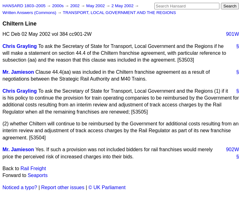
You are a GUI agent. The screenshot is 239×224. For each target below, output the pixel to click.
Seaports (38, 175)
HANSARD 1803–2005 (23, 5)
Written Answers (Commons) (30, 12)
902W (232, 149)
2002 (75, 5)
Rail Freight (33, 168)
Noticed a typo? (19, 187)
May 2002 (96, 5)
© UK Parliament (106, 187)
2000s (58, 5)
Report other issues (62, 187)
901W (232, 34)
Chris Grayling (19, 46)
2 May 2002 (123, 5)
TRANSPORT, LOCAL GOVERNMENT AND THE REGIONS (119, 12)
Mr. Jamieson (18, 72)
